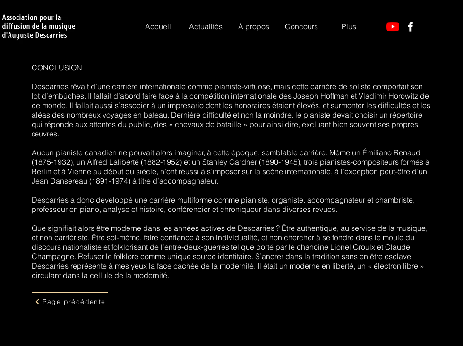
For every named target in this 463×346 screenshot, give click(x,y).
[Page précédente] (70, 301)
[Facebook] (410, 26)
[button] (253, 26)
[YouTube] (392, 26)
